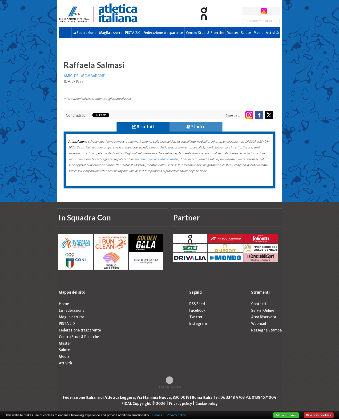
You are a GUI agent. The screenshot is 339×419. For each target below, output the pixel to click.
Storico (196, 126)
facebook (246, 11)
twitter (255, 11)
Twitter (195, 317)
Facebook (197, 310)
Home (64, 304)
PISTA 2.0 (133, 33)
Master (232, 33)
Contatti (258, 304)
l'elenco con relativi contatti (158, 159)
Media (258, 33)
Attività (272, 33)
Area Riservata (263, 317)
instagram (264, 11)
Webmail (258, 323)
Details (157, 415)
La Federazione (84, 33)
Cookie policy (206, 403)
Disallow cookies (318, 415)
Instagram (198, 323)
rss (273, 11)
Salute (246, 33)
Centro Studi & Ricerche (205, 33)
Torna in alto (169, 387)
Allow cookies (286, 415)
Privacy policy (180, 403)
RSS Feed (197, 304)
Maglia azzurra (110, 33)
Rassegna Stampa (266, 330)
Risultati (143, 126)
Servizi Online (262, 310)
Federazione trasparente (163, 33)
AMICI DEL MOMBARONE (84, 76)
